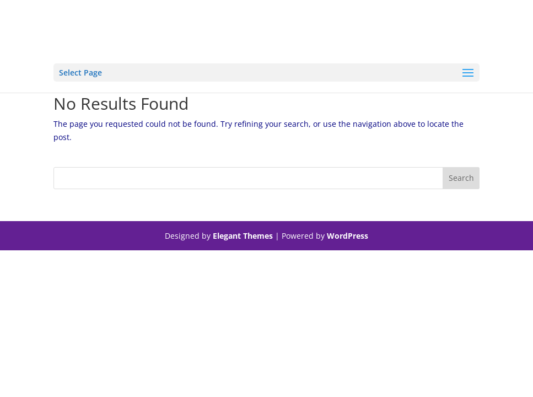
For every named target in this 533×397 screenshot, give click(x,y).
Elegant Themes (243, 235)
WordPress (347, 235)
